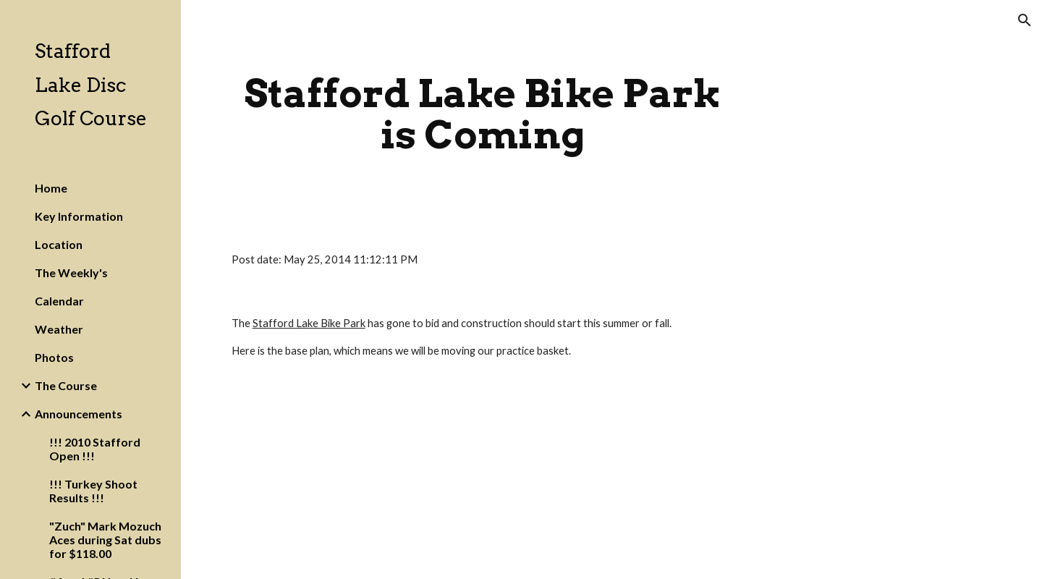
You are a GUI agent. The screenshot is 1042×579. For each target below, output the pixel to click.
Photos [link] (54, 357)
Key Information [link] (79, 216)
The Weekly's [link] (71, 272)
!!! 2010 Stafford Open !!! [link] (94, 448)
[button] (1024, 20)
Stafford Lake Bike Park (309, 323)
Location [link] (58, 244)
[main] (483, 114)
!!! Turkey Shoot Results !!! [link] (93, 490)
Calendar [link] (59, 301)
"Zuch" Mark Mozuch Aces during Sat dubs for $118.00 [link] (105, 539)
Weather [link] (59, 329)
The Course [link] (66, 385)
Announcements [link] (78, 413)
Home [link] (51, 188)
